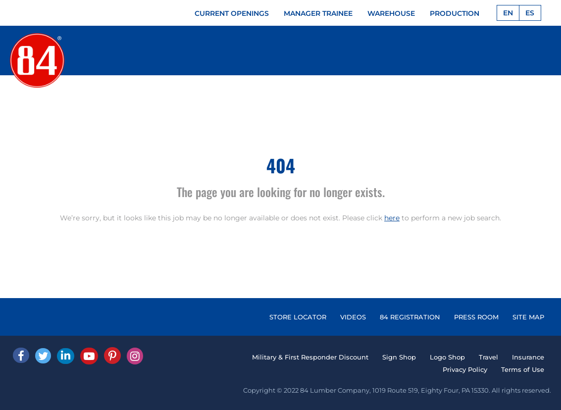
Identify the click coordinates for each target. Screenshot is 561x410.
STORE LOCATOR (297, 317)
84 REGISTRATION (410, 317)
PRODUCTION (454, 13)
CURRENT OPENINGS (232, 13)
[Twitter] (43, 355)
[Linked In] (65, 356)
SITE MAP (528, 317)
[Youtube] (89, 356)
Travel (488, 357)
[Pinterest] (112, 355)
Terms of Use (522, 369)
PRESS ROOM (476, 317)
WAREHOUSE (391, 13)
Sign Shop (399, 357)
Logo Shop (447, 357)
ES (529, 12)
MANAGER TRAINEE (318, 13)
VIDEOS (353, 317)
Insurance (528, 357)
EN (508, 12)
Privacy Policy (465, 369)
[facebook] (21, 355)
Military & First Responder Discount (310, 357)
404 (280, 165)
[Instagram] (135, 356)
